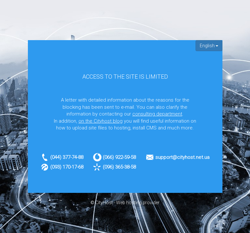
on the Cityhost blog (100, 121)
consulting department (157, 114)
